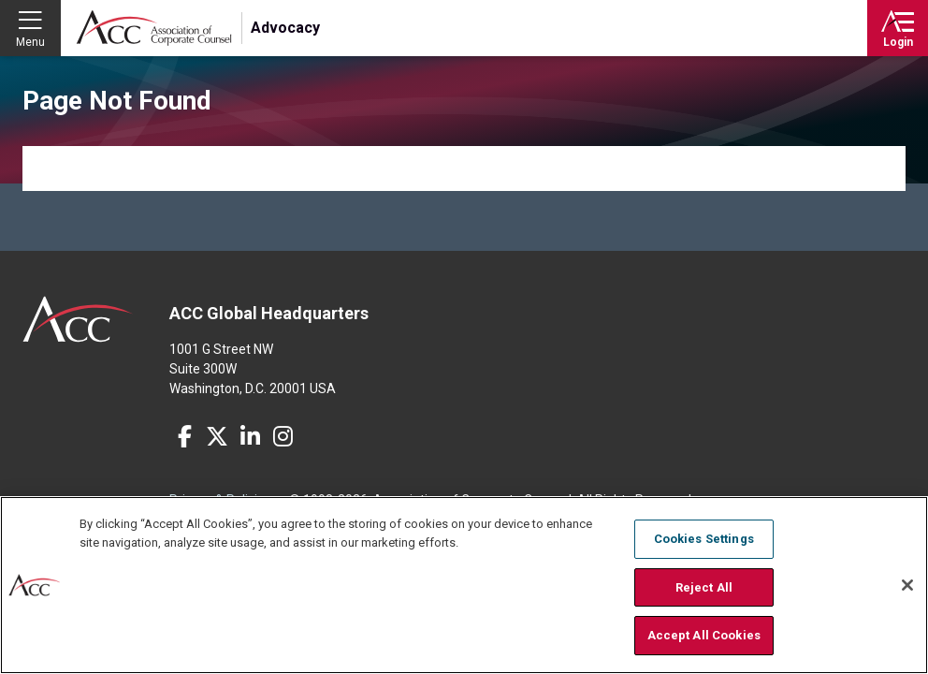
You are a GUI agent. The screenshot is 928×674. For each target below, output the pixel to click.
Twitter (217, 436)
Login (898, 42)
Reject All (703, 587)
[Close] (907, 585)
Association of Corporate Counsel (154, 28)
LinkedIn (250, 436)
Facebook (184, 436)
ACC (78, 319)
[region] (464, 585)
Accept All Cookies (704, 635)
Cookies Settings (704, 539)
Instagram (282, 436)
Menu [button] (30, 42)
